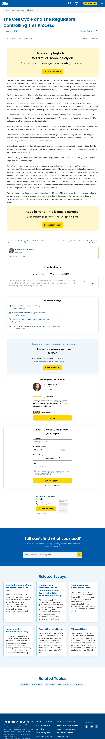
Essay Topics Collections (65, 733)
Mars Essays (50, 684)
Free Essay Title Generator (65, 729)
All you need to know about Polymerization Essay (29, 313)
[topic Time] (66, 450)
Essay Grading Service (44, 736)
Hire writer (52, 418)
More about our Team (17, 257)
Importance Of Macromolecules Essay (17, 630)
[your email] (52, 466)
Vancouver (66, 274)
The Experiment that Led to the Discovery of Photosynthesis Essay (36, 326)
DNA (17, 31)
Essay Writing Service (44, 733)
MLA (42, 274)
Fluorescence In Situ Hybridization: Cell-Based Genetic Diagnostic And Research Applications (27, 242)
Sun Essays (79, 684)
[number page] (52, 458)
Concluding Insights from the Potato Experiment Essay (18, 588)
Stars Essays (25, 684)
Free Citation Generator (45, 725)
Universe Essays (37, 684)
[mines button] (35, 458)
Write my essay (52, 367)
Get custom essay (52, 225)
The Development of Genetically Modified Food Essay (31, 319)
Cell (36, 10)
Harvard (53, 274)
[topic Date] (45, 450)
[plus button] (70, 458)
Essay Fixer (40, 729)
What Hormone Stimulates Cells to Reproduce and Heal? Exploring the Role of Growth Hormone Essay (50, 590)
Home (7, 10)
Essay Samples (18, 10)
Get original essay (52, 71)
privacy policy (46, 473)
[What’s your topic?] (52, 441)
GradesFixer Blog (62, 736)
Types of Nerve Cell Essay (51, 629)
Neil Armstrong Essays (65, 684)
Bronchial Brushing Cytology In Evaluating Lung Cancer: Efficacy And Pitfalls (77, 242)
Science (29, 10)
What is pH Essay (79, 629)
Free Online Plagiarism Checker (67, 725)
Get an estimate (52, 481)
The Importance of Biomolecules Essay (80, 586)
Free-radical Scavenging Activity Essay (26, 306)
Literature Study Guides (44, 722)
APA (35, 274)
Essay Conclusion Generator (66, 722)
